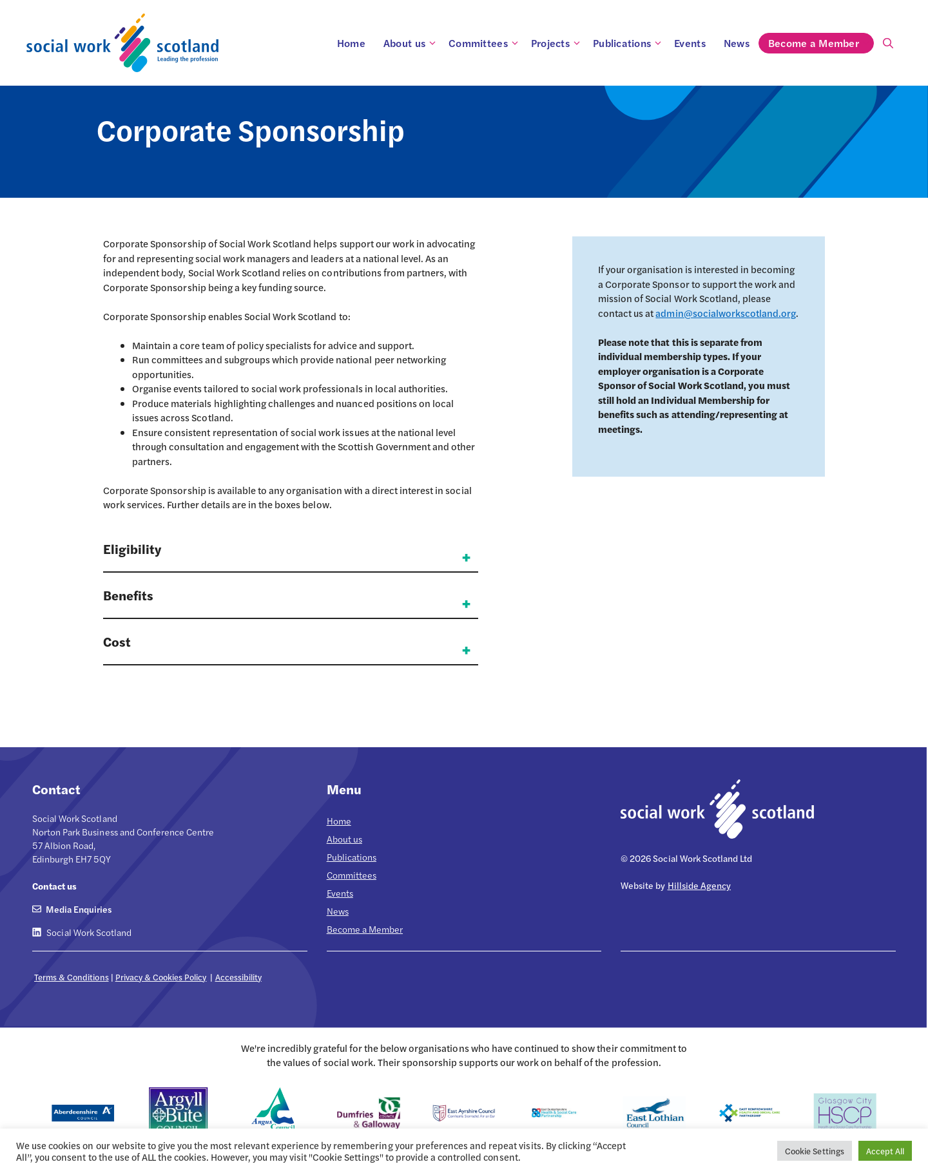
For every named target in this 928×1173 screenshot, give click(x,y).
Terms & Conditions (71, 977)
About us (411, 43)
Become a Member (820, 43)
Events (690, 42)
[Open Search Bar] (888, 43)
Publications (629, 43)
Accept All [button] (885, 1151)
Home (351, 42)
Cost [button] (117, 641)
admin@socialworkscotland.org (725, 312)
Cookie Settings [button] (814, 1151)
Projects (557, 43)
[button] (290, 556)
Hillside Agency (699, 885)
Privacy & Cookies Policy (161, 977)
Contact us (54, 885)
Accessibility (238, 977)
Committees (485, 43)
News (736, 42)
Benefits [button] (128, 595)
